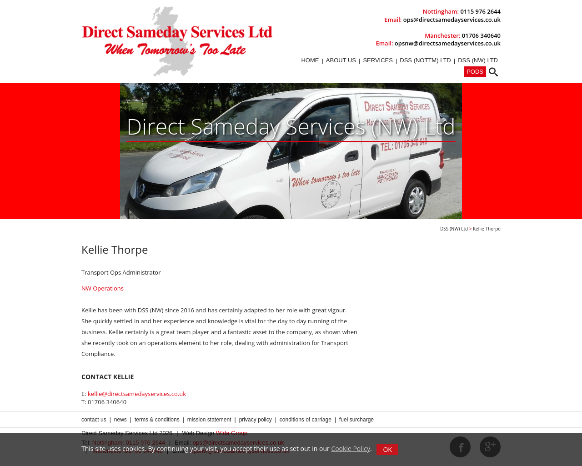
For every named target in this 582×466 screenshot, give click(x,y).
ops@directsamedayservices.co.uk (452, 19)
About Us (341, 60)
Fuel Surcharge (356, 419)
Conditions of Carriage (305, 419)
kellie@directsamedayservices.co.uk (137, 394)
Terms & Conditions (157, 419)
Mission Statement (209, 419)
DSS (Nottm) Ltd (425, 60)
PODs (475, 71)
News (120, 419)
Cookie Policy (350, 448)
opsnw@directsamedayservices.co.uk (448, 43)
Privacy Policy (255, 419)
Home (310, 60)
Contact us (93, 419)
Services (378, 60)
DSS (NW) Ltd (478, 60)
